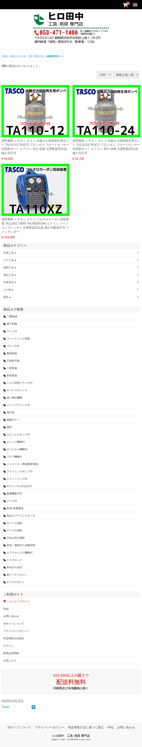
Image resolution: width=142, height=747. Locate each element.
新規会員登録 (11, 653)
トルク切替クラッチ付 (18, 382)
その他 (8, 289)
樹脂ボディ (11, 419)
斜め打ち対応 (12, 567)
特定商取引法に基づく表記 (86, 727)
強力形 (8, 412)
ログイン (8, 645)
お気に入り (9, 660)
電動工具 (9, 267)
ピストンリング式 (15, 478)
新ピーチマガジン (15, 574)
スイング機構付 (14, 442)
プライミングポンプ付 (18, 471)
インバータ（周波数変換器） (21, 464)
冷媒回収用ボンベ (55, 56)
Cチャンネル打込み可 (17, 486)
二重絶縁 (10, 316)
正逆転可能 (11, 360)
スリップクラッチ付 (16, 405)
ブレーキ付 (11, 346)
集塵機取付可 (12, 493)
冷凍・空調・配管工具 (32, 56)
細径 (7, 427)
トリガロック (12, 560)
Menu (135, 3)
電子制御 (10, 323)
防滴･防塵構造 (13, 508)
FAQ (6, 608)
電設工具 (14, 56)
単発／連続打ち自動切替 (19, 545)
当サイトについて (13, 623)
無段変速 (10, 353)
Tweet (5, 706)
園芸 (7, 297)
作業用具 (9, 282)
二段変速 (10, 368)
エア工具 (9, 260)
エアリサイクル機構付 (18, 552)
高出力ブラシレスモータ (19, 515)
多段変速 (10, 375)
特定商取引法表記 (13, 638)
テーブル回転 (12, 530)
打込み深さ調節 (14, 537)
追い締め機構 (12, 397)
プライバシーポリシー (16, 630)
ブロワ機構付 (12, 456)
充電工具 (9, 252)
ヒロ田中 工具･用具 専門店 (71, 735)
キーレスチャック (15, 390)
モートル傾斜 (12, 523)
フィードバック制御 (16, 338)
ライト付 (10, 331)
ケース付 (10, 501)
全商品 (4, 56)
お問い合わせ (11, 616)
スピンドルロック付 (16, 434)
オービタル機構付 (15, 449)
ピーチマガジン (14, 582)
